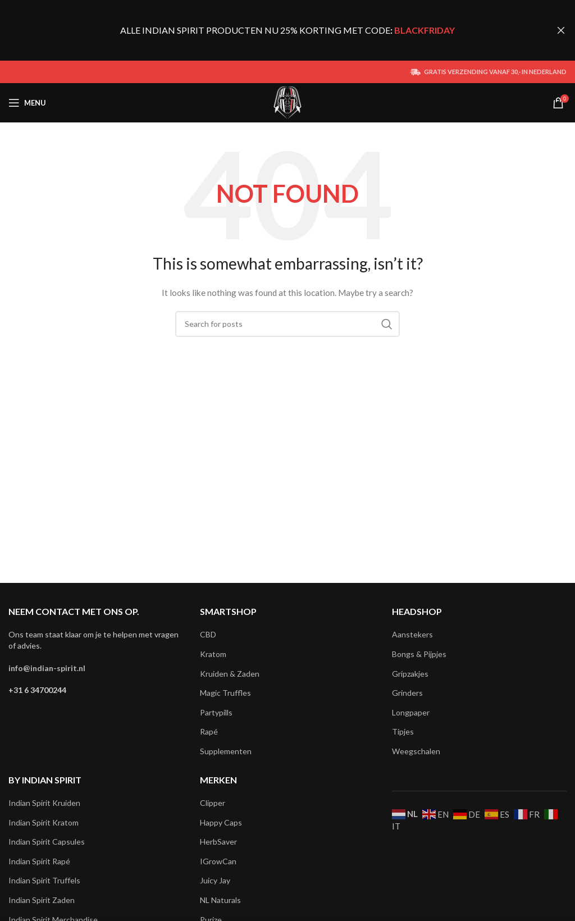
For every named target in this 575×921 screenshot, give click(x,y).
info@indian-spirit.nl (46, 668)
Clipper (212, 803)
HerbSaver (218, 841)
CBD (208, 634)
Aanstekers (412, 634)
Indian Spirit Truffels (44, 880)
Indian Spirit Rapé (39, 861)
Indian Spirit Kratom (43, 822)
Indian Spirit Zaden (41, 900)
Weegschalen (416, 751)
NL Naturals (220, 900)
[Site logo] (288, 102)
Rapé (209, 731)
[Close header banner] (561, 30)
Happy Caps (221, 822)
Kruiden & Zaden (229, 673)
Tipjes (403, 731)
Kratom (213, 654)
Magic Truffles (225, 692)
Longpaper (411, 712)
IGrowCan (218, 861)
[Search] (287, 324)
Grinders (407, 692)
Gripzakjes (410, 673)
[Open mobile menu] (27, 103)
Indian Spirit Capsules (46, 841)
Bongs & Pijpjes (419, 654)
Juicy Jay (215, 880)
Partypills (216, 712)
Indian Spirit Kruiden (44, 803)
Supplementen (226, 751)
